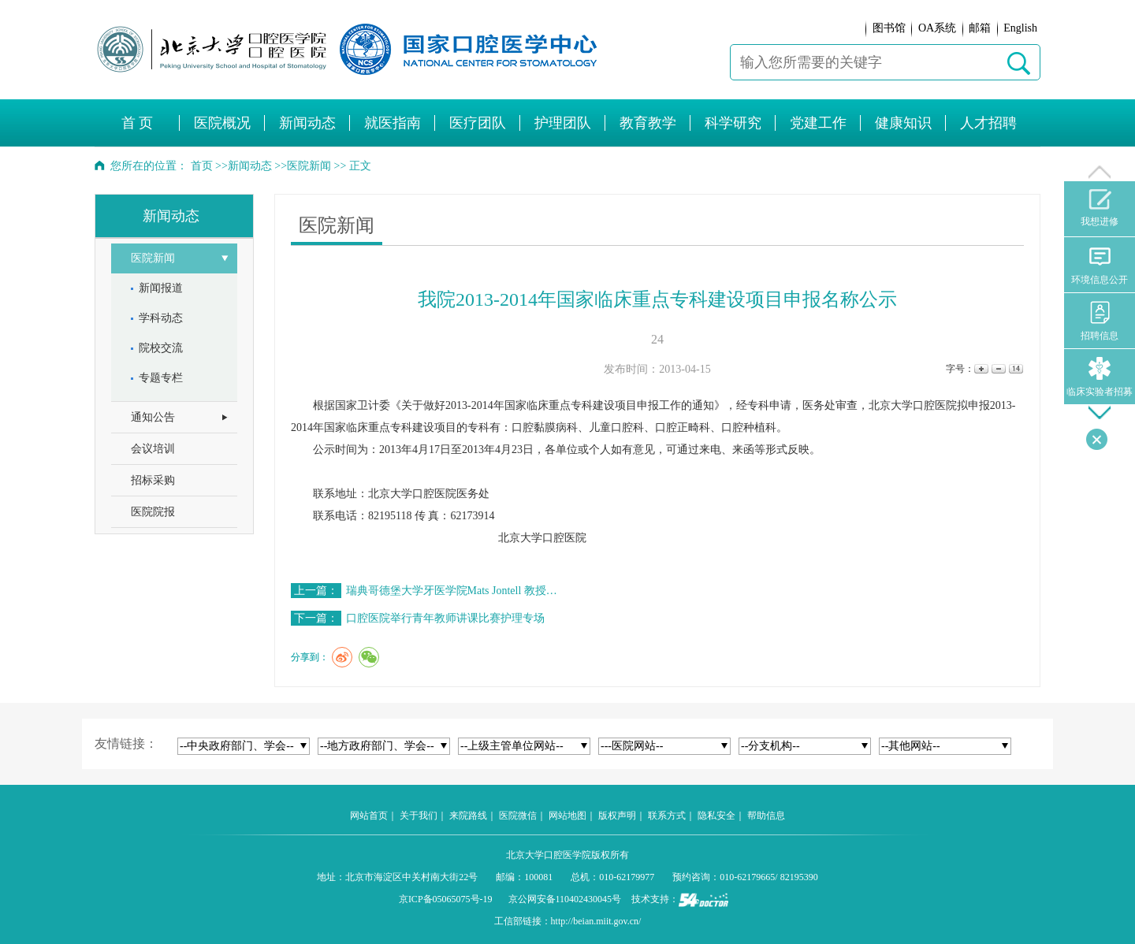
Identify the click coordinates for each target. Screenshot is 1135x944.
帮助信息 (766, 815)
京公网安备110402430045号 (565, 899)
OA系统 (937, 28)
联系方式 (667, 815)
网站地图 (567, 815)
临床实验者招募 (1099, 377)
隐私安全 (716, 815)
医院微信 (518, 815)
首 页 (137, 123)
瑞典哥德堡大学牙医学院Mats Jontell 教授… (451, 591)
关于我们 (418, 815)
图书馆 (889, 28)
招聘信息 (1099, 321)
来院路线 (468, 815)
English (1020, 28)
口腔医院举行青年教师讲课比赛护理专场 (445, 618)
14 (1015, 369)
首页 (202, 166)
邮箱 (980, 28)
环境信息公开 (1099, 265)
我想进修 (1099, 208)
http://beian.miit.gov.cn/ (596, 921)
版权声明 (617, 815)
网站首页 (369, 815)
